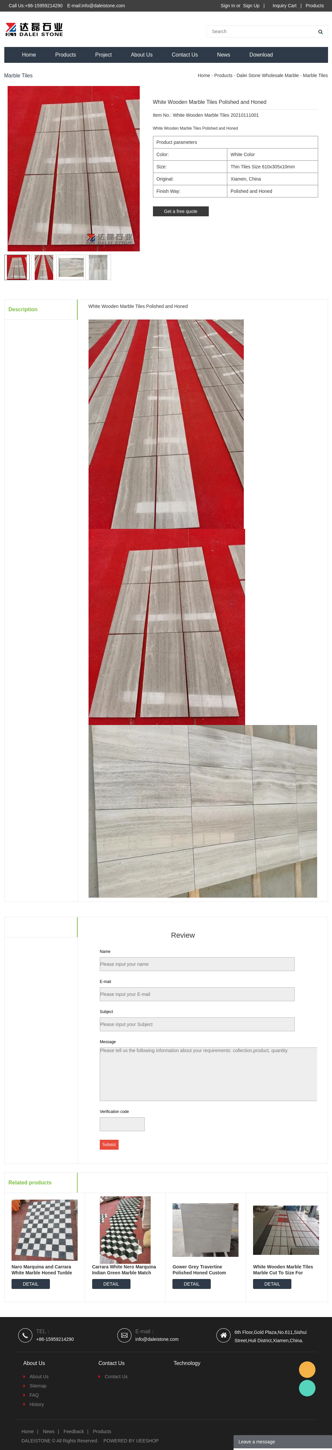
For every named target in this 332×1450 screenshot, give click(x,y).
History (37, 1404)
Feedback (73, 1431)
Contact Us (185, 55)
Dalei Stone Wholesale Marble (268, 75)
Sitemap (38, 1385)
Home (29, 55)
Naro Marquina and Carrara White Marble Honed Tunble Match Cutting (42, 1272)
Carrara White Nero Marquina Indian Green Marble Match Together (124, 1272)
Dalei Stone (307, 1388)
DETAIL (31, 1284)
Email (307, 1369)
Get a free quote (180, 211)
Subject (106, 1011)
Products (315, 5)
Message (108, 1042)
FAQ (34, 1395)
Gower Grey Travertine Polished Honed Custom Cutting (199, 1272)
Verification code (114, 1111)
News (223, 55)
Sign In (228, 5)
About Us (142, 55)
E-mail (105, 981)
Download (261, 55)
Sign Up (251, 5)
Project (103, 55)
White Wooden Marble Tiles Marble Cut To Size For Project (283, 1272)
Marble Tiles (315, 75)
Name (105, 951)
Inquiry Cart (284, 5)
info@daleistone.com (157, 1339)
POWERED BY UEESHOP (131, 1440)
